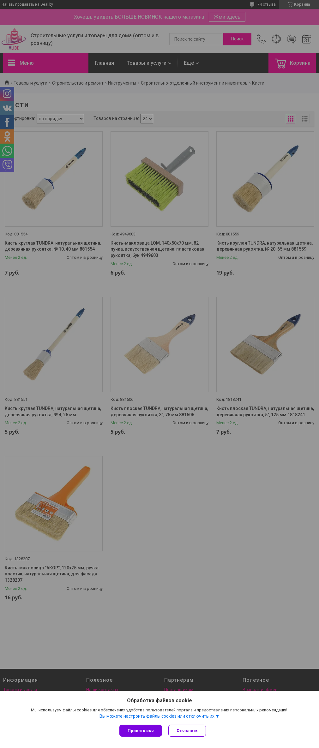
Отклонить (187, 730)
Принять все (141, 730)
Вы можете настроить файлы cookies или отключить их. (157, 716)
